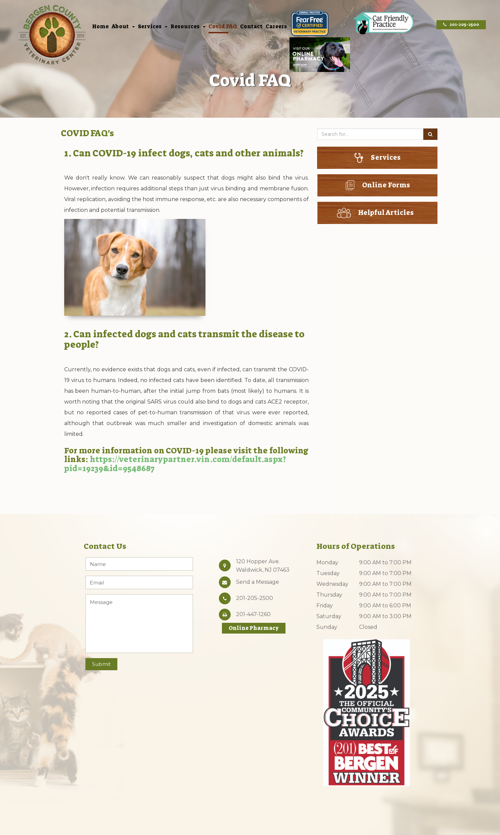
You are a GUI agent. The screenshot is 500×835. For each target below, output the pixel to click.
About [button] (123, 27)
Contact (251, 27)
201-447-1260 (253, 614)
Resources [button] (187, 27)
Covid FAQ (222, 27)
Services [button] (152, 27)
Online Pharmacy (254, 628)
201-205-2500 (461, 24)
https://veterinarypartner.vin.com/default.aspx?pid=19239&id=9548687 (175, 463)
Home (100, 27)
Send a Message (257, 582)
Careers (276, 27)
